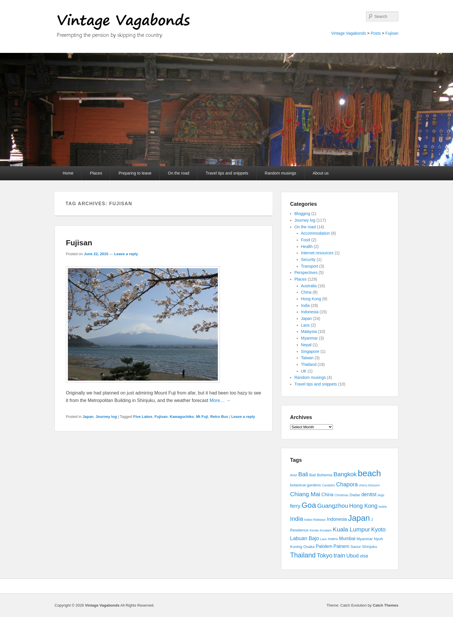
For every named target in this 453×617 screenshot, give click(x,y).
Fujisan (391, 33)
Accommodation (315, 233)
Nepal (306, 344)
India (305, 305)
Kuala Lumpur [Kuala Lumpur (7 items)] (351, 529)
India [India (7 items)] (296, 518)
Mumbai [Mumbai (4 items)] (347, 538)
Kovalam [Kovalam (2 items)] (325, 530)
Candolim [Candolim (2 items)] (328, 485)
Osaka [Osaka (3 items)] (309, 546)
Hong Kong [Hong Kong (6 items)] (363, 506)
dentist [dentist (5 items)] (369, 494)
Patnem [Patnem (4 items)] (341, 546)
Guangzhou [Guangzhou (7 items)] (332, 505)
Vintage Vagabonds (348, 33)
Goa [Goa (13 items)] (309, 505)
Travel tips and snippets (227, 173)
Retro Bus (219, 416)
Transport (309, 266)
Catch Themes (385, 605)
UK (304, 371)
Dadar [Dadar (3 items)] (355, 495)
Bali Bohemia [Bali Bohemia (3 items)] (321, 475)
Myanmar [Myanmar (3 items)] (365, 539)
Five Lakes (143, 416)
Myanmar (309, 338)
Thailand (309, 364)
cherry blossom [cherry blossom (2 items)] (369, 485)
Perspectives (306, 272)
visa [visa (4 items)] (364, 555)
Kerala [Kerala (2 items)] (314, 530)
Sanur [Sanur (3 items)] (355, 546)
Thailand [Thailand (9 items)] (303, 555)
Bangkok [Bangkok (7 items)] (345, 474)
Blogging (302, 213)
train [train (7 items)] (339, 555)
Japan (88, 416)
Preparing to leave (134, 173)
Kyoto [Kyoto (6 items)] (378, 529)
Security (308, 259)
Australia (309, 286)
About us (320, 173)
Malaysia (309, 331)
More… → (220, 400)
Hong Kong (311, 299)
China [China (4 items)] (328, 494)
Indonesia (310, 312)
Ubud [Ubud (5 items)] (352, 556)
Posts (376, 33)
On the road (178, 173)
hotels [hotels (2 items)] (382, 506)
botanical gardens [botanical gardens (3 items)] (305, 485)
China (306, 292)
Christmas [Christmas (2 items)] (341, 495)
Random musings (280, 173)
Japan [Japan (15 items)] (359, 518)
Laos (305, 325)
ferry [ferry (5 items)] (295, 506)
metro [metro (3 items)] (333, 539)
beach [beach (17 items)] (369, 473)
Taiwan (307, 357)
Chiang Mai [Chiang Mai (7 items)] (305, 494)
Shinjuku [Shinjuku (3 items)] (369, 546)
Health (307, 246)
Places (96, 173)
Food (305, 240)
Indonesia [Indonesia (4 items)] (337, 519)
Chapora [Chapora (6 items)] (347, 484)
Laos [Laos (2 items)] (323, 539)
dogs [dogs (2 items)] (381, 495)
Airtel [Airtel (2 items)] (293, 475)
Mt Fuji (202, 416)
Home (68, 173)
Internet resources (317, 253)
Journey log (106, 416)
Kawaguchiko (182, 416)
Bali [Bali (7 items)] (303, 474)
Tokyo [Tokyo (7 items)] (325, 555)
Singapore (310, 351)
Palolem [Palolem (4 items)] (324, 546)
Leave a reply (126, 254)
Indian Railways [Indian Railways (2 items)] (315, 519)
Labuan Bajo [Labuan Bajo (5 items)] (304, 538)
